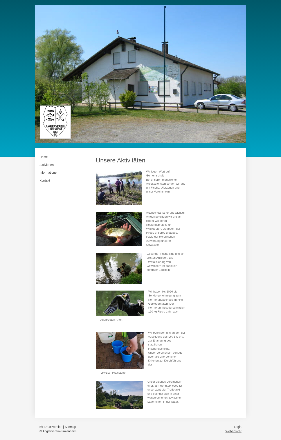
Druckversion (51, 427)
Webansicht (233, 431)
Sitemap (70, 427)
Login (237, 427)
